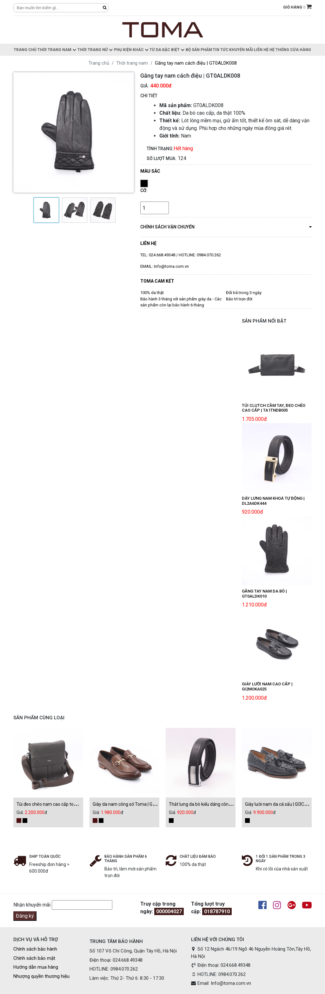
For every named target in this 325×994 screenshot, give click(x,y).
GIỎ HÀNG (297, 7)
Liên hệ (261, 50)
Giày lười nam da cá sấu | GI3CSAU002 (283, 804)
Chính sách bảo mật (34, 958)
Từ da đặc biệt (166, 50)
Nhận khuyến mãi (31, 905)
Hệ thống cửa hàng (290, 50)
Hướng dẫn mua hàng (35, 967)
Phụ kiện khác (131, 50)
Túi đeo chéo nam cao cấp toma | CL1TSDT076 (63, 804)
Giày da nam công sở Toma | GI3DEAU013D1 (136, 804)
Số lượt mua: (161, 158)
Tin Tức (221, 50)
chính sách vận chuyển (226, 226)
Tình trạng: (160, 148)
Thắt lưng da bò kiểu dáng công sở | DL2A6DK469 (217, 804)
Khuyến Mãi (241, 50)
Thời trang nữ (95, 50)
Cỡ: (144, 190)
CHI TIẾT (148, 95)
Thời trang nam (56, 50)
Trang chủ (25, 50)
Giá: (144, 85)
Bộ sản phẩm (199, 50)
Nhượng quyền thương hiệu (41, 976)
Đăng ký (25, 916)
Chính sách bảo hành (35, 949)
